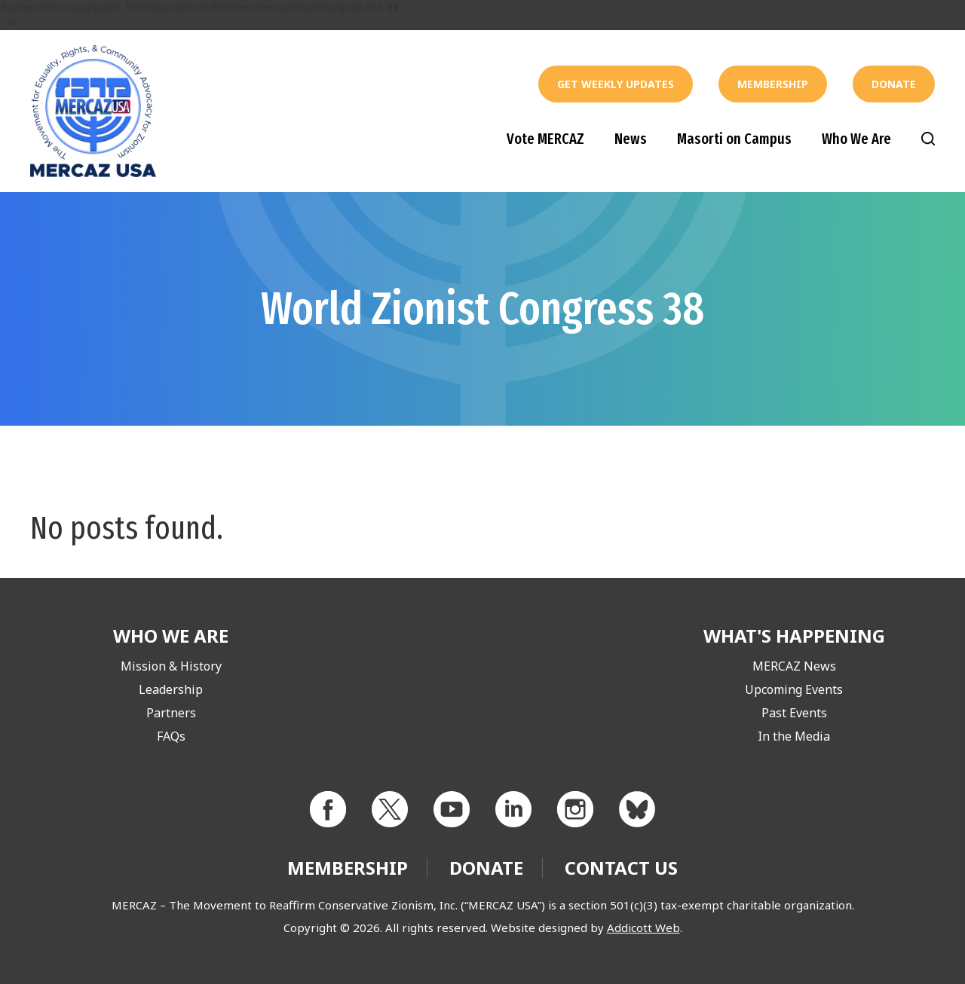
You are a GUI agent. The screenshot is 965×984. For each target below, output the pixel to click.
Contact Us (621, 867)
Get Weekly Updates (615, 84)
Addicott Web (643, 927)
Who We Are (856, 139)
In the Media (794, 736)
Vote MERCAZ (545, 139)
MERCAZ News (794, 666)
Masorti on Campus (734, 139)
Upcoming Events (794, 689)
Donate (894, 84)
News (630, 139)
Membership (772, 84)
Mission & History (171, 666)
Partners (171, 712)
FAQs (171, 736)
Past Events (794, 712)
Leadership (171, 689)
